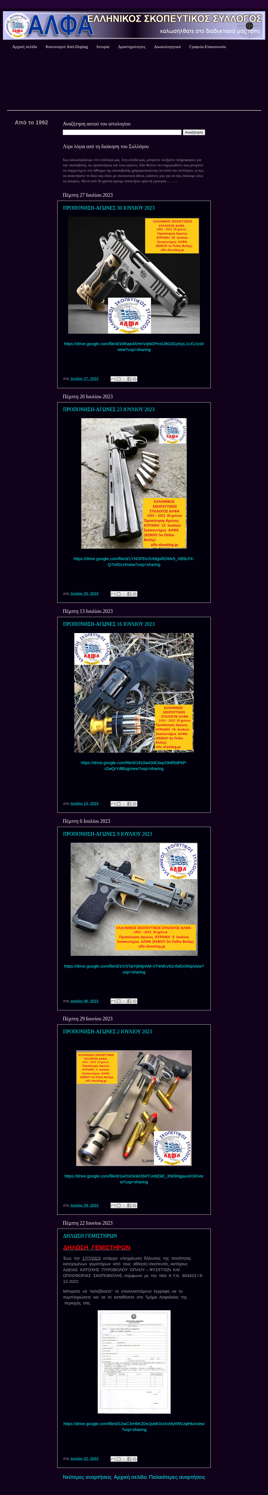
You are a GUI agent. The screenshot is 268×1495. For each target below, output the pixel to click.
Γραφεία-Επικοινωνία (207, 46)
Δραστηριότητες (131, 46)
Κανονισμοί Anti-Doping (67, 46)
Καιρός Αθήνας (134, 81)
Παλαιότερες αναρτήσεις (177, 1477)
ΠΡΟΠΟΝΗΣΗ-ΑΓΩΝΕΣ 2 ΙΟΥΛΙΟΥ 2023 (107, 1031)
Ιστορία (103, 46)
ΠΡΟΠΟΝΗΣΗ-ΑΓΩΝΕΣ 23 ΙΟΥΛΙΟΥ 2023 (109, 409)
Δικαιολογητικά (167, 46)
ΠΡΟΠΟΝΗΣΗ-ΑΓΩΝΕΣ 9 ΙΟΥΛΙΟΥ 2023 (107, 834)
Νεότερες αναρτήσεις (87, 1477)
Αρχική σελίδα (24, 46)
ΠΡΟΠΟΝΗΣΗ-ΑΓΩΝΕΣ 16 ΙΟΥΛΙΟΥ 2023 (109, 624)
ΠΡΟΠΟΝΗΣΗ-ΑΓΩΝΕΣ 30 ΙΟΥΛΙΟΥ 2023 (109, 208)
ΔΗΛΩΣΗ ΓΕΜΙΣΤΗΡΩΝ (90, 1236)
